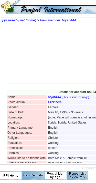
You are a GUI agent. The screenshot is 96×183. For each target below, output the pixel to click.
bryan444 (68, 97)
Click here (55, 102)
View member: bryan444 (58, 20)
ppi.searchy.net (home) (19, 20)
